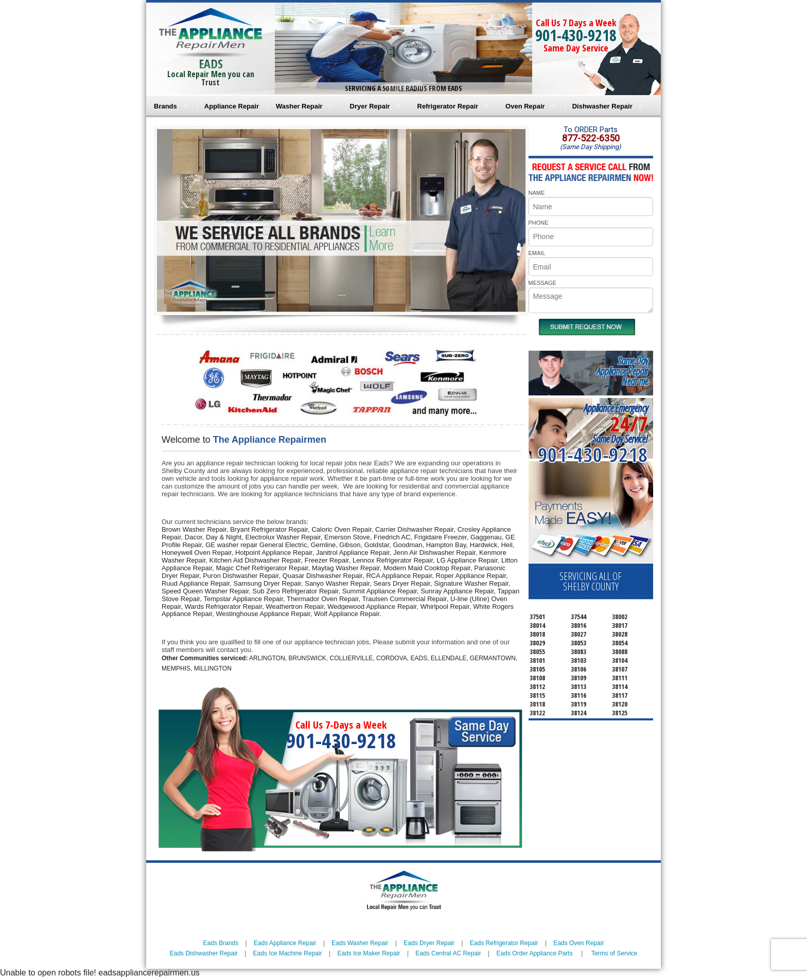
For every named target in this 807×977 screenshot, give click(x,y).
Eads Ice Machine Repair (287, 953)
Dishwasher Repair (602, 106)
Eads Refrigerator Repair (504, 943)
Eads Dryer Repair (429, 943)
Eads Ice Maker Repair (368, 953)
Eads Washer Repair (359, 943)
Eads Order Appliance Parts (535, 953)
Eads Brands (221, 943)
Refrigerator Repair (447, 106)
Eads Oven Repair (578, 943)
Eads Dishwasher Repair (204, 953)
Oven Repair (525, 106)
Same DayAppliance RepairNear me (622, 371)
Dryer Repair (370, 106)
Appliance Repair (231, 106)
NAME (537, 193)
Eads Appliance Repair (285, 943)
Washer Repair (299, 106)
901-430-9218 (576, 35)
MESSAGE (542, 283)
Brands (165, 106)
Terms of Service (614, 953)
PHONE (539, 223)
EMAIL (537, 253)
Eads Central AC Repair (448, 953)
